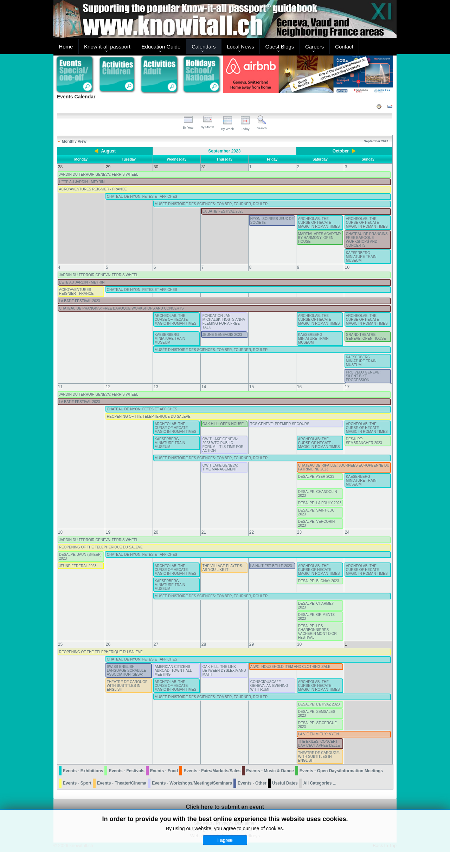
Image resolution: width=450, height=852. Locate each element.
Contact (344, 47)
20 (156, 532)
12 (108, 386)
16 (299, 386)
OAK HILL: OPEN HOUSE (223, 424)
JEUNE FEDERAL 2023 (77, 566)
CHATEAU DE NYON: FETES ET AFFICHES (142, 197)
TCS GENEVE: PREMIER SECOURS (279, 424)
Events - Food (164, 770)
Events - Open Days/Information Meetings (341, 770)
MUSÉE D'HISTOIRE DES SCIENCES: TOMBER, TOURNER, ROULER (211, 204)
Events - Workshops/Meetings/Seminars (192, 783)
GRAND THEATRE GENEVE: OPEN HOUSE (366, 336)
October (341, 151)
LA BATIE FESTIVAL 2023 (223, 211)
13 (156, 386)
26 (108, 644)
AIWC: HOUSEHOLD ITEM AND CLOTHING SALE (290, 667)
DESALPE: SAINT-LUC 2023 (316, 512)
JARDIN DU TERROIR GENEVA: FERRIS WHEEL (98, 174)
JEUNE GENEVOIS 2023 (222, 335)
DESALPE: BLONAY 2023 (318, 581)
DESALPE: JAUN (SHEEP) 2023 (80, 556)
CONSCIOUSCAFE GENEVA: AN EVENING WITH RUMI (269, 685)
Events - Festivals (126, 770)
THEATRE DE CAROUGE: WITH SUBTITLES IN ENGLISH (128, 685)
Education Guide (161, 47)
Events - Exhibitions (83, 770)
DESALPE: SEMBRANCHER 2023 (364, 441)
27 (156, 644)
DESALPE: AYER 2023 (316, 477)
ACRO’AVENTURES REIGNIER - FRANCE (93, 189)
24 (347, 532)
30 (299, 644)
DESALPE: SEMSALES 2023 (316, 713)
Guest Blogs (279, 47)
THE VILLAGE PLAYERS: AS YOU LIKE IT (222, 568)
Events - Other (252, 783)
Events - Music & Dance (270, 770)
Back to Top (385, 845)
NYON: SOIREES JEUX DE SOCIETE (272, 221)
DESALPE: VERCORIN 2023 (316, 523)
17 (347, 386)
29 (251, 644)
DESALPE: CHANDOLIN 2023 (317, 493)
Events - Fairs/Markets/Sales (212, 770)
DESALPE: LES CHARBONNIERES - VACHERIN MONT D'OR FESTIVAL (317, 631)
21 (203, 532)
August (108, 151)
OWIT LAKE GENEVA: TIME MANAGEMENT (220, 467)
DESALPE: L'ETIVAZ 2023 (319, 704)
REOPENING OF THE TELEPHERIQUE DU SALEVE (149, 416)
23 (299, 532)
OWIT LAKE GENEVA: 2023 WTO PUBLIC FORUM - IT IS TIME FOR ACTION (223, 445)
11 (60, 386)
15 (251, 386)
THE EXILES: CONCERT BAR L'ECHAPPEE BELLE (319, 743)
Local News (240, 47)
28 (203, 644)
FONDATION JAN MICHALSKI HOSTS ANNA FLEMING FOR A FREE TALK (223, 321)
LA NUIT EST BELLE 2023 (271, 566)
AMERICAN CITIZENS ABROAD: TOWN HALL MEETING (173, 670)
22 (251, 532)
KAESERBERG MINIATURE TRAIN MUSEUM (361, 256)
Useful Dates (285, 783)
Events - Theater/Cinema (121, 783)
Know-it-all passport (107, 47)
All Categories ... (319, 783)
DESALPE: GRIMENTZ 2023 (316, 616)
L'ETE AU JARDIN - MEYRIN (82, 182)
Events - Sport (77, 783)
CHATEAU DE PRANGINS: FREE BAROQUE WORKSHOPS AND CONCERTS (367, 239)
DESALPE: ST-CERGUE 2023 (317, 725)
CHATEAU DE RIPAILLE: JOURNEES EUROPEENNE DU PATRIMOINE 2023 (344, 467)
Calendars (204, 47)
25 (60, 644)
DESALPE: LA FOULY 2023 (320, 503)
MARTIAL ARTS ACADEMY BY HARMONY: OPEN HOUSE (319, 237)
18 (60, 532)
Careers (314, 47)
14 (203, 386)
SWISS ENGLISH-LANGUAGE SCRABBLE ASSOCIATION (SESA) (126, 670)
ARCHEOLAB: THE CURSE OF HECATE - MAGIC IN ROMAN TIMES (319, 222)
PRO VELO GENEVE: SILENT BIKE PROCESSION (363, 376)
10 (347, 267)
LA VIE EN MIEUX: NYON (318, 734)
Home (66, 47)
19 (108, 532)
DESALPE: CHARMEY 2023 (316, 605)
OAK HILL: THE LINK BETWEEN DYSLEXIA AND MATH (224, 670)
